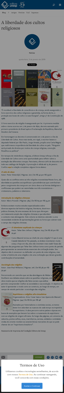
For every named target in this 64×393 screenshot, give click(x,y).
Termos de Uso (26, 374)
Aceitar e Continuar (32, 385)
